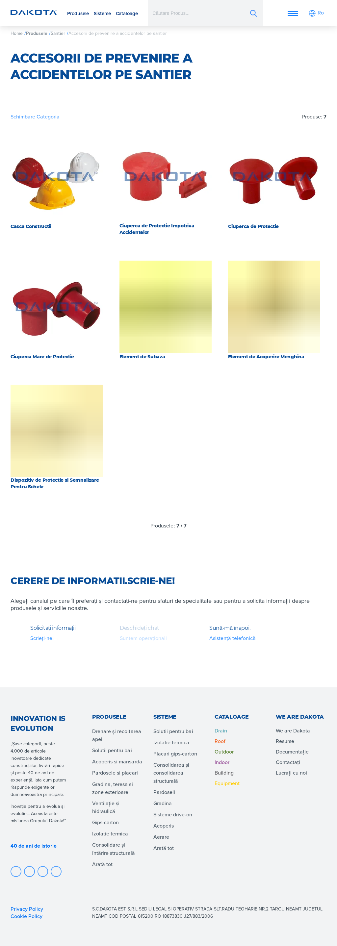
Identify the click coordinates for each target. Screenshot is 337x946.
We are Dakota (293, 730)
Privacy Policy (27, 908)
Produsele (78, 13)
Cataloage (127, 13)
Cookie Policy (27, 916)
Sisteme (102, 13)
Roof (220, 741)
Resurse (285, 741)
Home (17, 33)
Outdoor (224, 751)
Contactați (288, 762)
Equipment (227, 783)
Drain (221, 730)
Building (224, 772)
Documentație (292, 751)
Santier (58, 33)
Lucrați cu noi (291, 772)
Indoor (222, 762)
